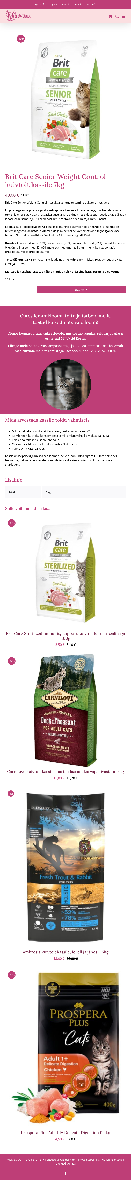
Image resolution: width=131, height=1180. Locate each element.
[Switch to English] (52, 4)
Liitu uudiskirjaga (65, 1163)
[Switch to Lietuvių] (78, 4)
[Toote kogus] (19, 289)
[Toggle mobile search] (117, 16)
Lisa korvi (81, 289)
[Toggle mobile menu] (124, 16)
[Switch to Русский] (39, 4)
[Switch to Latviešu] (92, 4)
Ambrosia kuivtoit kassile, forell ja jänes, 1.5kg (65, 951)
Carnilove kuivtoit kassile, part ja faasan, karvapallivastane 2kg (65, 771)
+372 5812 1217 (34, 1159)
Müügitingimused (112, 1159)
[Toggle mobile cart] (110, 16)
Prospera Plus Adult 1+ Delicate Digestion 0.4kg (65, 1132)
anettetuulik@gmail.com (61, 1159)
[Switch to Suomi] (65, 4)
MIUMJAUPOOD (103, 351)
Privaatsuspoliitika (89, 1159)
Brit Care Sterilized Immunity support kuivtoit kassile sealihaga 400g (65, 636)
